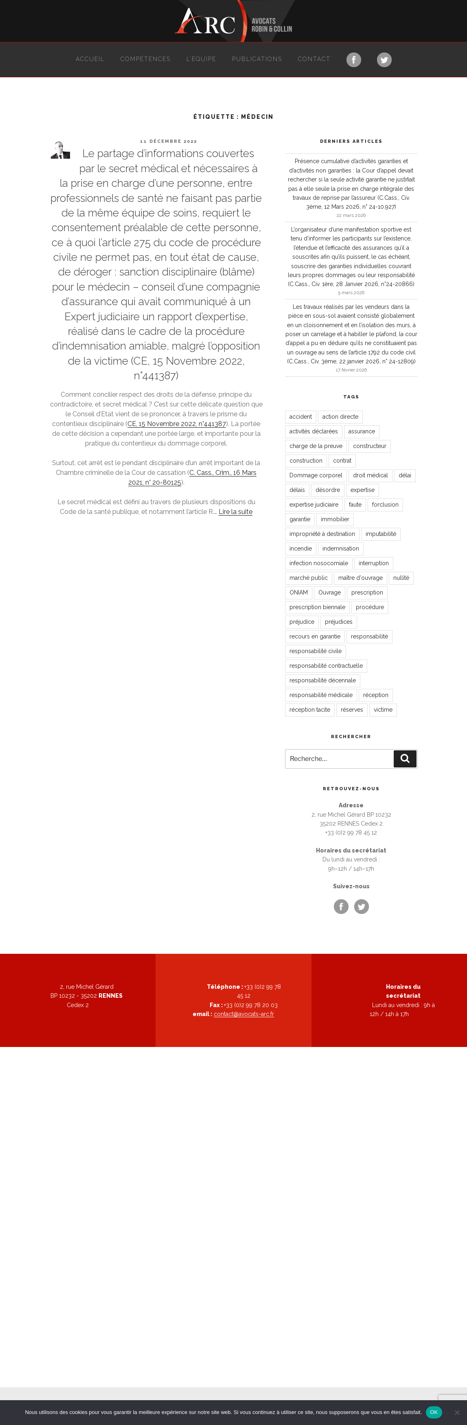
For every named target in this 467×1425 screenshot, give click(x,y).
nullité (401, 578)
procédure (370, 607)
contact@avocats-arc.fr (244, 1014)
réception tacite (309, 709)
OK (434, 1412)
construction (305, 460)
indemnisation (340, 548)
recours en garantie (314, 636)
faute (355, 504)
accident (300, 416)
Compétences (146, 59)
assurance (362, 431)
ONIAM (298, 592)
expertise (363, 490)
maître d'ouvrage (360, 578)
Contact (314, 59)
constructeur (369, 446)
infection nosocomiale (318, 563)
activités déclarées (313, 431)
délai (405, 475)
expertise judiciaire (313, 504)
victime (383, 709)
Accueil (90, 59)
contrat (342, 460)
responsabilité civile (315, 651)
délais (297, 490)
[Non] (457, 1412)
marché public (308, 578)
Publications (257, 59)
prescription (367, 592)
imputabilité (381, 534)
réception (375, 695)
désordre (328, 490)
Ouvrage (329, 592)
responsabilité (369, 636)
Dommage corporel (315, 475)
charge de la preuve (315, 446)
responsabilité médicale (321, 695)
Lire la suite (235, 512)
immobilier (335, 519)
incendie (300, 548)
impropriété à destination (322, 534)
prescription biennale (317, 607)
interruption (374, 563)
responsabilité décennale (322, 680)
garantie (299, 519)
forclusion (385, 504)
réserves (352, 709)
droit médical (370, 475)
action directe (340, 416)
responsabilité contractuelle (326, 665)
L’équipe (201, 59)
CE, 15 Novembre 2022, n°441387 (176, 424)
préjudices (339, 622)
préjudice (301, 622)
